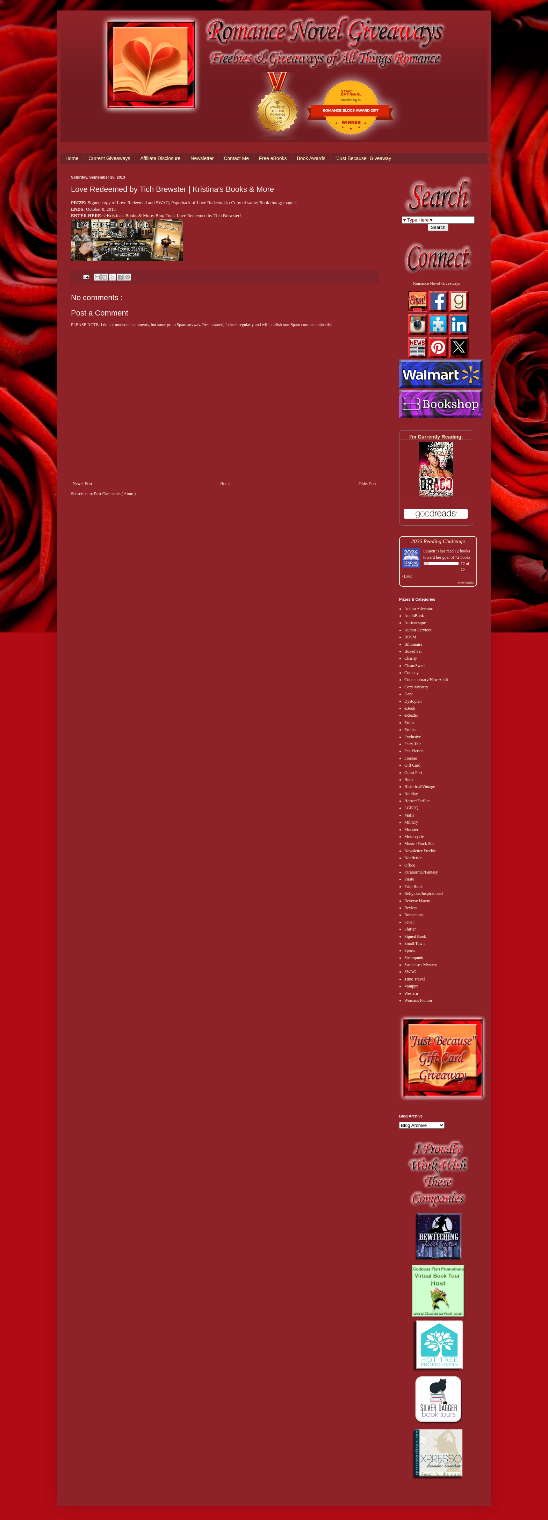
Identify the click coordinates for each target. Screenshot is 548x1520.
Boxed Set (413, 651)
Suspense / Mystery (420, 964)
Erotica (410, 729)
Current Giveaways (109, 158)
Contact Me (236, 158)
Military (411, 822)
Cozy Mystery (416, 687)
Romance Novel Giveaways (436, 283)
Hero (408, 779)
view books (466, 583)
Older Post (367, 483)
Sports (409, 950)
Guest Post (413, 772)
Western (411, 993)
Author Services (418, 630)
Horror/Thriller (417, 800)
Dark (408, 694)
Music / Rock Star (419, 843)
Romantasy (413, 914)
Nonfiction (413, 857)
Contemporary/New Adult (426, 679)
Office (409, 865)
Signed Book (415, 936)
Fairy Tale (412, 743)
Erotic (409, 722)
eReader (411, 715)
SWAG (410, 971)
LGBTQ (411, 807)
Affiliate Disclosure (160, 158)
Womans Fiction (418, 1000)
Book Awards (311, 158)
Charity (410, 658)
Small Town (414, 943)
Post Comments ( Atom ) (115, 493)
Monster (411, 829)
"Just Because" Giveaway (363, 158)
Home (71, 158)
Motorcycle (414, 836)
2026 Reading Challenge (438, 541)
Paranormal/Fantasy (421, 872)
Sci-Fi (409, 922)
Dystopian (412, 701)
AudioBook (414, 615)
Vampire (411, 986)
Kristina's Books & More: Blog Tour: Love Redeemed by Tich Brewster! (174, 215)
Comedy (411, 672)
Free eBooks (273, 158)
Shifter (410, 929)
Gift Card (412, 765)
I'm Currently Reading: (436, 437)
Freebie (410, 758)
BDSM (410, 637)
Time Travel (414, 979)
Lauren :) (431, 551)
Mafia (409, 815)
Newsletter (202, 158)
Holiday (411, 793)
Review (410, 907)
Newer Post (82, 483)
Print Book (413, 886)
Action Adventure (419, 608)
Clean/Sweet (415, 665)
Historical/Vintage (419, 786)
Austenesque (415, 622)
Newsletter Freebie (420, 850)
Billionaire (413, 644)
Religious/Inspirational (423, 893)
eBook (409, 708)
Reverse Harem (417, 900)
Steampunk (413, 957)
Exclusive (412, 736)
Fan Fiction (414, 750)
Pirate (409, 879)
